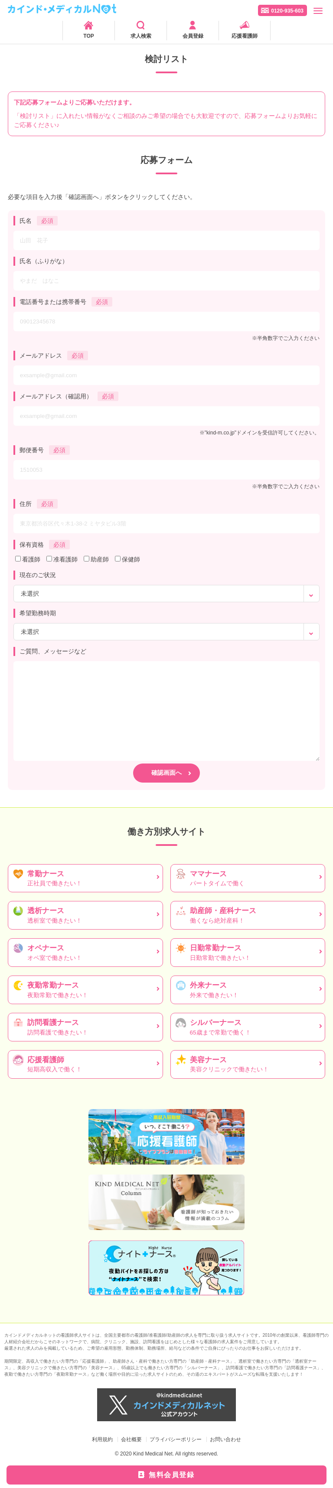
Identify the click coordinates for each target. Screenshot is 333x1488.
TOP (88, 36)
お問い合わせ (225, 1439)
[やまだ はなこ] (166, 280)
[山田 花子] (166, 240)
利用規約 (102, 1439)
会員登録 (193, 36)
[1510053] (166, 470)
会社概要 (131, 1439)
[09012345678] (166, 321)
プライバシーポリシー (176, 1439)
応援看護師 (245, 36)
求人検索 (141, 36)
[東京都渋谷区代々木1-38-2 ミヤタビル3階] (166, 523)
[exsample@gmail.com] (166, 375)
